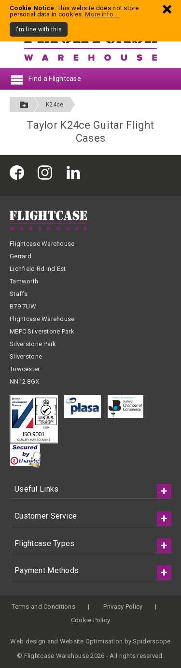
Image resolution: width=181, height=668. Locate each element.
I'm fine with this (38, 29)
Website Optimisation (91, 641)
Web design (27, 641)
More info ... (102, 14)
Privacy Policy (122, 606)
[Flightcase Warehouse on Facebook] (19, 171)
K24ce (54, 104)
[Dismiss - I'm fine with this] (167, 9)
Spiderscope (151, 641)
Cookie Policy (91, 620)
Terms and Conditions (43, 606)
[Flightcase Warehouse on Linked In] (75, 171)
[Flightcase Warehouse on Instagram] (47, 171)
